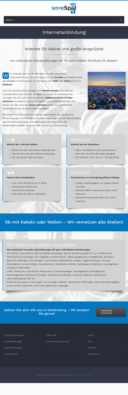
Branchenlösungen (14, 335)
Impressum (94, 354)
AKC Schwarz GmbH (82, 375)
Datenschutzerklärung (58, 341)
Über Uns (51, 335)
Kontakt (92, 347)
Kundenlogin (11, 354)
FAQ (90, 341)
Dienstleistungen (13, 341)
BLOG (91, 335)
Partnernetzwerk (13, 347)
